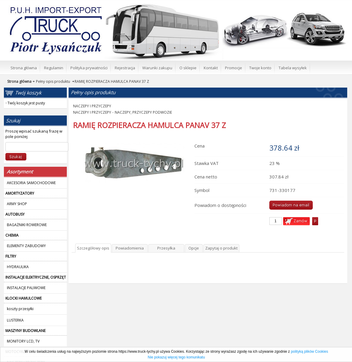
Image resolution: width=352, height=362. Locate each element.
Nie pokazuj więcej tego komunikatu (176, 357)
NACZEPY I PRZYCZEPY (92, 106)
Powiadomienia (130, 248)
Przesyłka (166, 248)
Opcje (193, 248)
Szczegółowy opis (93, 248)
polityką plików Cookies (309, 351)
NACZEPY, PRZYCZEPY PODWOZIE (143, 112)
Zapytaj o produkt (221, 248)
